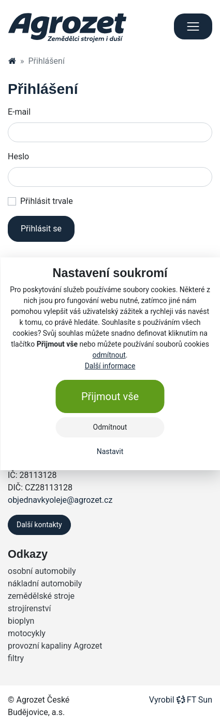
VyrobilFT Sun (180, 700)
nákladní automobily (45, 583)
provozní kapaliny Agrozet (55, 646)
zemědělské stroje (41, 596)
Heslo (18, 156)
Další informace (110, 366)
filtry (16, 658)
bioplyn (21, 621)
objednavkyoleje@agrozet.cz (60, 500)
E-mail (19, 112)
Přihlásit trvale (46, 201)
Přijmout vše (110, 396)
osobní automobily (42, 571)
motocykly (27, 633)
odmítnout (109, 355)
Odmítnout (110, 427)
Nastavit (110, 451)
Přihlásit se (41, 229)
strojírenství (29, 608)
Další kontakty (39, 524)
